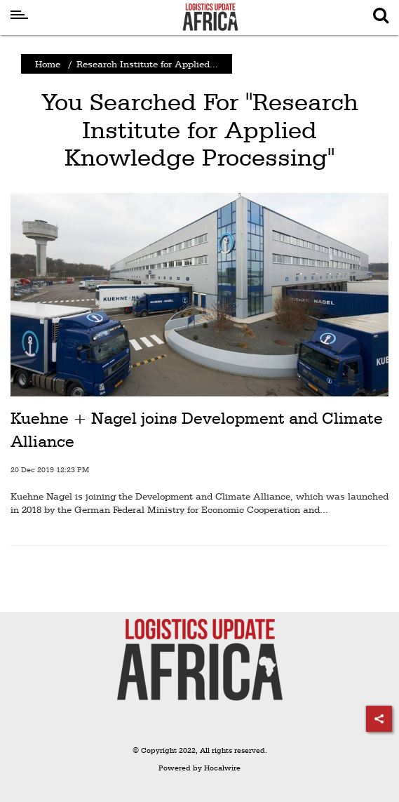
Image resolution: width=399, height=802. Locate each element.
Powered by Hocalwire (199, 768)
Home (47, 63)
